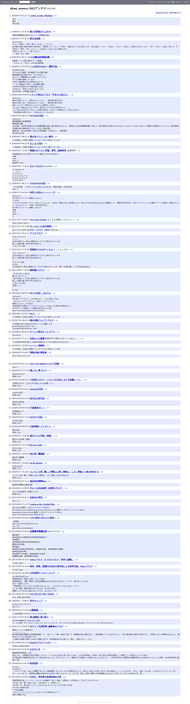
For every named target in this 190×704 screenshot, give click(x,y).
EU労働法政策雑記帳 (40, 57)
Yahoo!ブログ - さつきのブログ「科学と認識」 (52, 559)
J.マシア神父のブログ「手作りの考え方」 (49, 95)
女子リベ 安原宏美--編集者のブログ (46, 626)
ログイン (179, 2)
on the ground (36, 463)
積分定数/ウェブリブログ (41, 320)
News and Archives (38, 219)
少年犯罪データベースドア (42, 573)
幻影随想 (34, 610)
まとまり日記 (36, 143)
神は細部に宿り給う (39, 617)
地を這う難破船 (37, 454)
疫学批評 (34, 663)
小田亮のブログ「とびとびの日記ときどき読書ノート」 (56, 380)
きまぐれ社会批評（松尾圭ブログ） (46, 488)
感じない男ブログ (38, 370)
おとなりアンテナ (162, 13)
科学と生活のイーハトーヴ (43, 192)
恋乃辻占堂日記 (37, 398)
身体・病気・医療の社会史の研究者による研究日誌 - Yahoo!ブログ (61, 566)
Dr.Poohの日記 (37, 116)
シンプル (159, 2)
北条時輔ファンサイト (40, 426)
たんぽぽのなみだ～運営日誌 (43, 66)
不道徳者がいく (37, 408)
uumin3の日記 (36, 389)
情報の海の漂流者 (38, 352)
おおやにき (35, 649)
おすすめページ (175, 13)
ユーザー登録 (169, 2)
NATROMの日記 (38, 183)
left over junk (36, 445)
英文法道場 (35, 38)
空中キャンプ (36, 601)
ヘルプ (186, 2)
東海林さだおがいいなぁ (41, 249)
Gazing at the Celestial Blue (42, 504)
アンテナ (151, 2)
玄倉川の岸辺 (36, 497)
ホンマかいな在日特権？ (41, 226)
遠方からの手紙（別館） (41, 436)
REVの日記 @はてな (40, 293)
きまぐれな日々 (37, 166)
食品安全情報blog (38, 481)
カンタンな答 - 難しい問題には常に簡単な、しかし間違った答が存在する (64, 472)
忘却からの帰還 (37, 338)
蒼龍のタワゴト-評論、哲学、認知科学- (48, 150)
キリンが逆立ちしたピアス (42, 332)
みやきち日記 (36, 417)
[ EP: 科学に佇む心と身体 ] (42, 518)
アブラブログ (36, 233)
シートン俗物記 (37, 345)
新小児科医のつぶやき (40, 32)
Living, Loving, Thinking (41, 15)
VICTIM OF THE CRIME (42, 594)
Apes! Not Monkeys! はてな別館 (44, 364)
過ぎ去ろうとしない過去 (41, 136)
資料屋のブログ (37, 270)
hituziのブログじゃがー (41, 642)
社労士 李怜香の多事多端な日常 (45, 677)
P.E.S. (33, 313)
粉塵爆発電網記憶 (38, 531)
